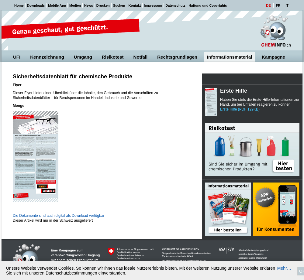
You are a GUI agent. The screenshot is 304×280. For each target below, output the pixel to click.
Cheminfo (276, 31)
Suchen (119, 5)
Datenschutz (175, 5)
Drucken (103, 5)
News (88, 5)
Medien (75, 5)
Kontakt (135, 5)
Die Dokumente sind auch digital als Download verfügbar (59, 215)
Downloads (36, 5)
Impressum (153, 5)
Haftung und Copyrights (208, 5)
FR (278, 5)
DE (268, 5)
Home (19, 5)
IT (286, 5)
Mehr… (284, 268)
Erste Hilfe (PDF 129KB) (240, 109)
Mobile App (57, 5)
